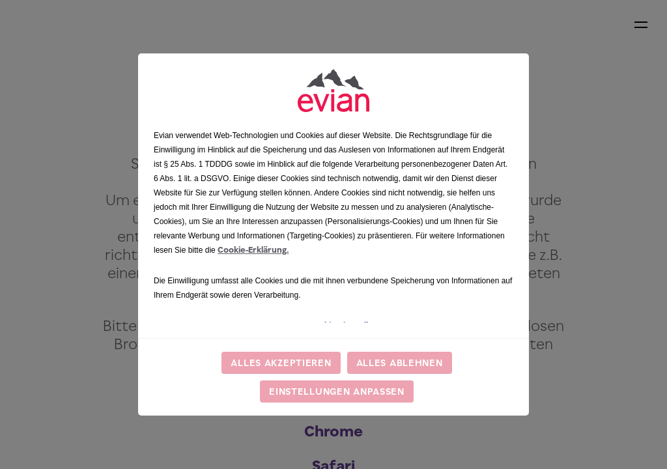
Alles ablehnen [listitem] (399, 362)
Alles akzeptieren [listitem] (281, 362)
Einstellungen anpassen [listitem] (336, 391)
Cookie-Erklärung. (253, 250)
